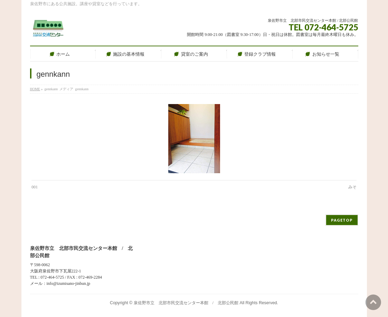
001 (34, 187)
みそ (352, 187)
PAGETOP (342, 220)
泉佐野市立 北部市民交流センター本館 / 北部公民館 (186, 302)
